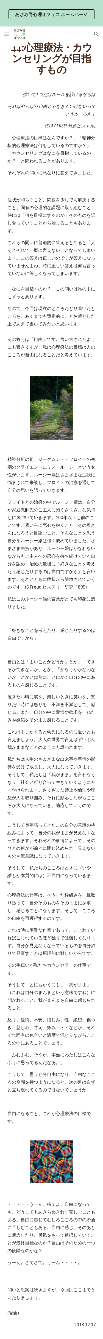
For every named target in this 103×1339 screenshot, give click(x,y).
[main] (51, 58)
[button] (6, 34)
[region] (51, 13)
